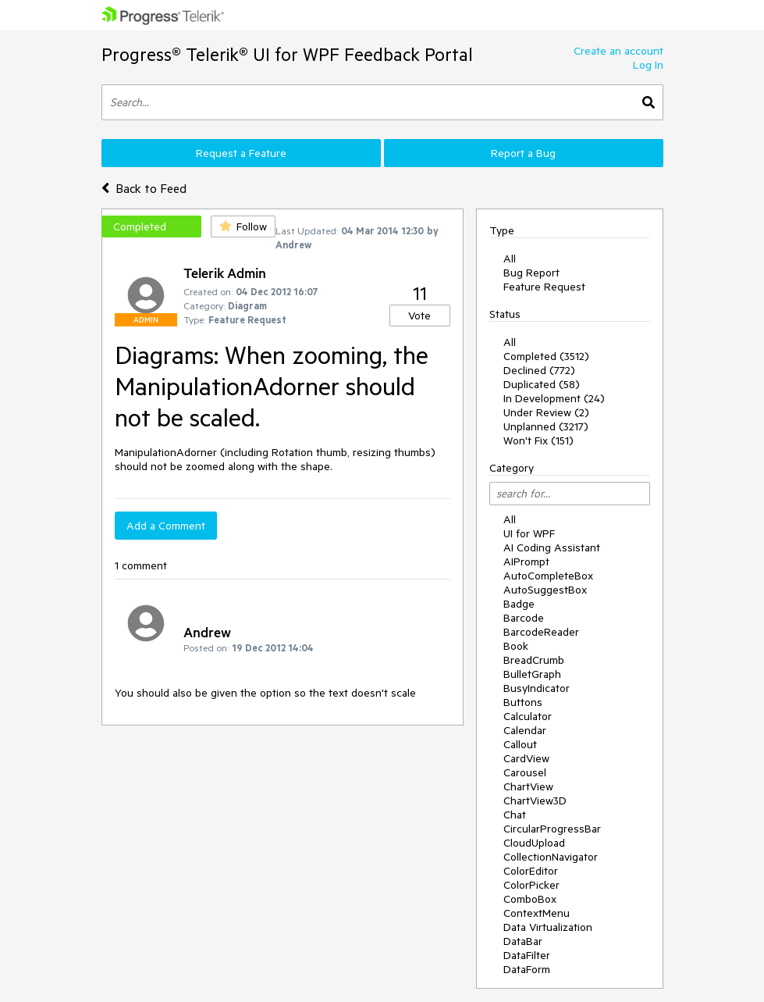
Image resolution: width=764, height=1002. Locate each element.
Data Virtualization (547, 927)
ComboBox (529, 899)
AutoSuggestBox (545, 590)
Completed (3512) (546, 356)
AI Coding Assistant (551, 547)
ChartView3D (535, 800)
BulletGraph (532, 674)
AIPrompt (526, 561)
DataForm (526, 969)
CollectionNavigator (550, 857)
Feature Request (544, 287)
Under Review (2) (546, 412)
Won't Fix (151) (538, 440)
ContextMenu (536, 913)
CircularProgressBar (552, 829)
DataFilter (526, 955)
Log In (648, 65)
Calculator (527, 716)
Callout (520, 744)
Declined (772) (539, 370)
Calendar (524, 730)
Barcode (523, 618)
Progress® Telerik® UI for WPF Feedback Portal (287, 54)
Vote (419, 315)
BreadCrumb (533, 660)
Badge (519, 604)
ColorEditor (530, 871)
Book (515, 646)
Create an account (618, 51)
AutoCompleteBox (548, 576)
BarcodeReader (541, 632)
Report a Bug (523, 153)
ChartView (528, 786)
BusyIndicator (536, 688)
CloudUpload (534, 843)
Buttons (522, 702)
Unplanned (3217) (545, 426)
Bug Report (531, 273)
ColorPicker (531, 885)
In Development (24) (554, 398)
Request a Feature (241, 153)
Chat (514, 815)
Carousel (524, 772)
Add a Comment (165, 526)
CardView (526, 758)
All (509, 258)
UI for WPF (529, 533)
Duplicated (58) (541, 384)
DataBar (522, 941)
